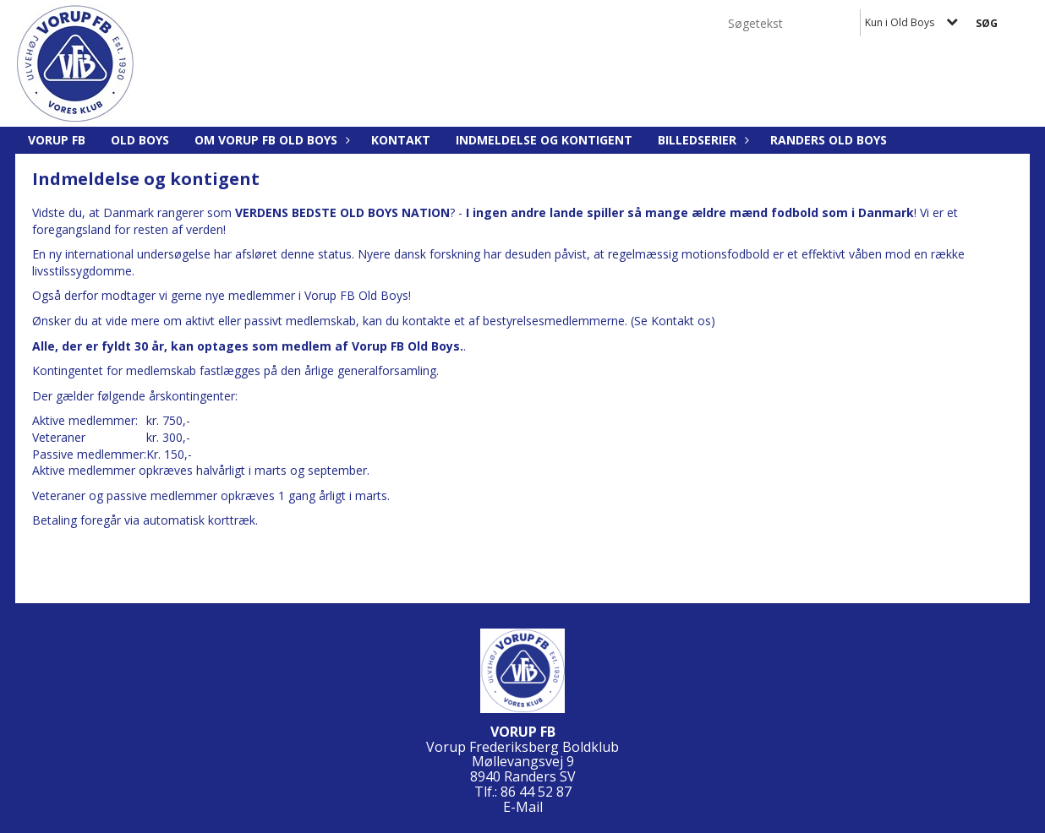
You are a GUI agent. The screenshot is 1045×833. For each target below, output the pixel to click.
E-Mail (523, 807)
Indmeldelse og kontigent (544, 140)
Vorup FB (56, 140)
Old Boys (140, 140)
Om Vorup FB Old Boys (270, 140)
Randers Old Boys (828, 140)
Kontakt (400, 140)
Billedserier (701, 140)
